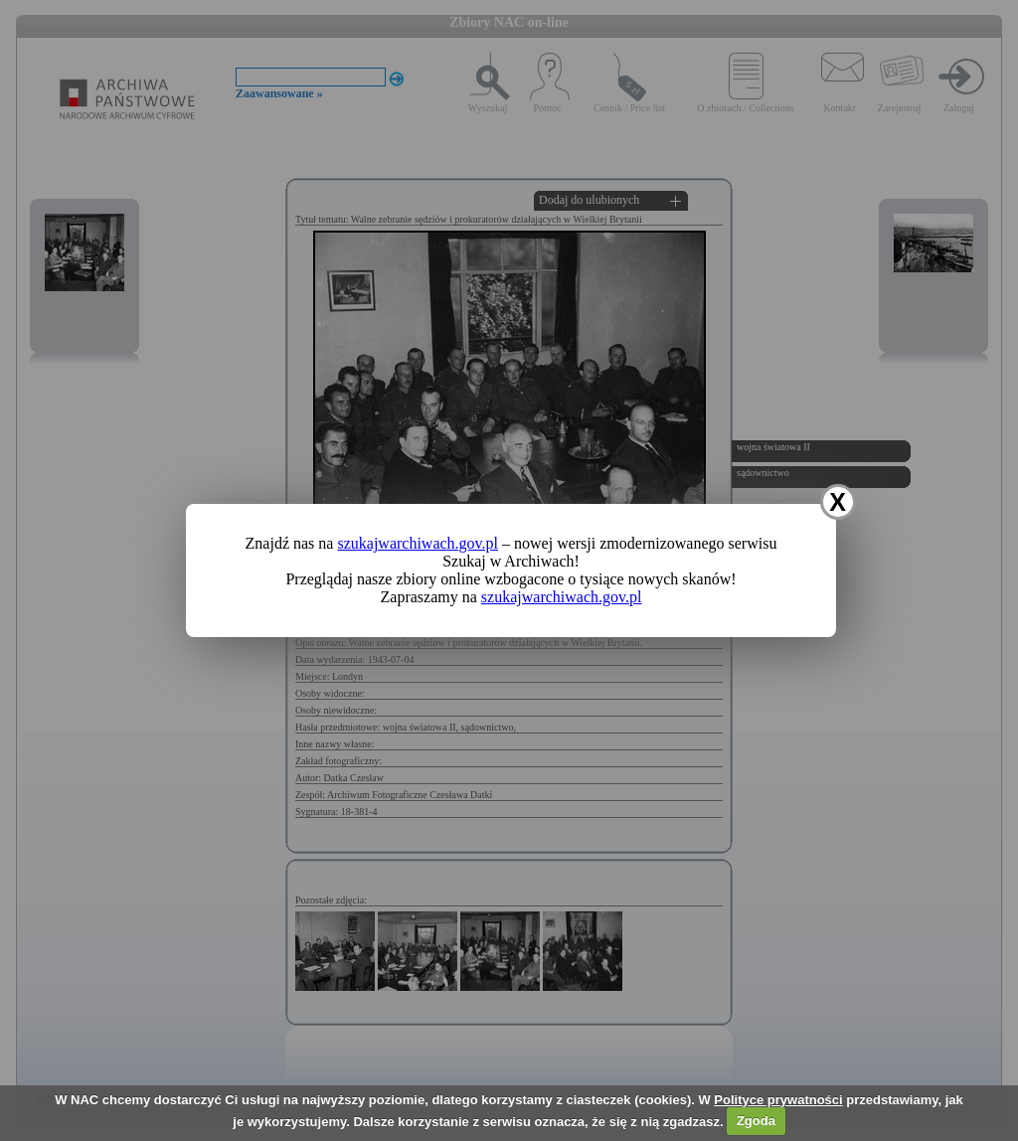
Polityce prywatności (778, 1099)
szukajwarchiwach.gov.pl (417, 543)
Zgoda (756, 1120)
